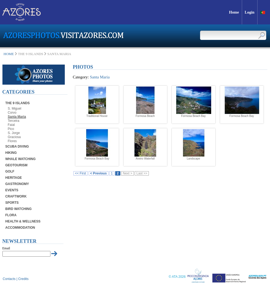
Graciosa (14, 137)
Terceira (14, 120)
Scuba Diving (17, 146)
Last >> (141, 173)
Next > (127, 173)
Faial (11, 124)
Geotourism (16, 165)
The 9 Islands (17, 103)
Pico (11, 128)
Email (6, 248)
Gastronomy (17, 184)
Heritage (13, 178)
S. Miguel (14, 108)
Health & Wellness (23, 221)
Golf (9, 171)
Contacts (9, 279)
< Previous (98, 173)
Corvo (12, 112)
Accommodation (20, 228)
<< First (80, 173)
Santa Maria (17, 116)
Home (9, 54)
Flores (12, 141)
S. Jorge (14, 133)
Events (11, 190)
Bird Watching (18, 209)
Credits (23, 279)
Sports (12, 203)
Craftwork (16, 196)
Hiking (11, 153)
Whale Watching (20, 159)
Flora (11, 215)
